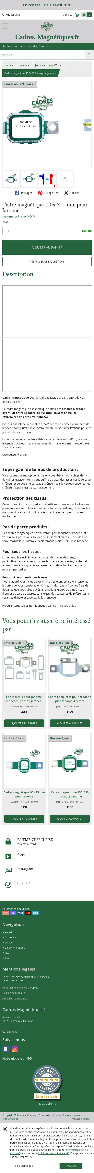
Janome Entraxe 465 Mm (20, 216)
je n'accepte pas (24, 1165)
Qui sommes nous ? (14, 947)
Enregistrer (48, 192)
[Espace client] (76, 15)
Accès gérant (80, 1118)
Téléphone (9, 1031)
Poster (71, 192)
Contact (67, 14)
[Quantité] (9, 231)
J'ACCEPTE (70, 1165)
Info (5, 958)
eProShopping (10, 1118)
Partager (23, 192)
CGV (5, 953)
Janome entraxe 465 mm (48, 65)
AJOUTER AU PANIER (47, 247)
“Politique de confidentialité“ (53, 1153)
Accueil (10, 65)
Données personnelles (15, 998)
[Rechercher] (89, 54)
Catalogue (9, 937)
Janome (24, 65)
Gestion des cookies (13, 993)
